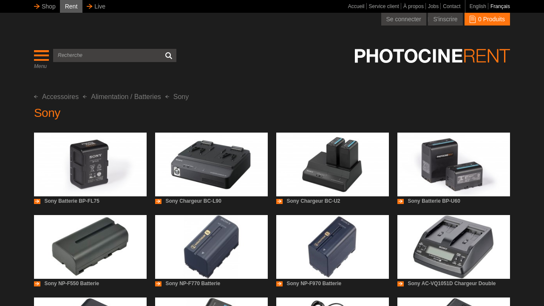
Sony (177, 96)
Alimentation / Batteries (122, 96)
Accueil (356, 6)
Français (500, 6)
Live (99, 6)
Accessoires (56, 96)
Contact (451, 6)
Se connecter (404, 19)
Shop (49, 6)
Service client (384, 6)
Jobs (433, 6)
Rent (71, 6)
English (478, 6)
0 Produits (487, 19)
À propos (413, 6)
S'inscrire (445, 19)
